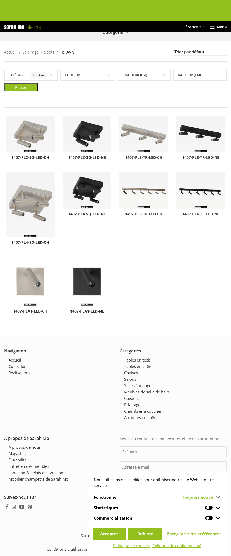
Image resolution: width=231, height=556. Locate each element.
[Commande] (200, 52)
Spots (49, 52)
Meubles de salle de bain (146, 391)
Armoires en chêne (141, 416)
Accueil (11, 52)
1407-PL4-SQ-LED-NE (86, 215)
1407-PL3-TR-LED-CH (144, 157)
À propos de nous (25, 446)
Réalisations (19, 372)
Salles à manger (138, 384)
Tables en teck (137, 359)
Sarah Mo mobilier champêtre (108, 534)
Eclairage (132, 404)
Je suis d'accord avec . (171, 482)
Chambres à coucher (143, 410)
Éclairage (31, 52)
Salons (130, 378)
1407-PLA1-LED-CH (29, 313)
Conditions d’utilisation (68, 548)
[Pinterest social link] (30, 506)
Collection (18, 365)
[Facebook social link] (7, 506)
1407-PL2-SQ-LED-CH (29, 157)
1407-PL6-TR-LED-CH (144, 215)
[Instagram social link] (14, 506)
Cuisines (131, 397)
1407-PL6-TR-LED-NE (202, 215)
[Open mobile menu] (218, 26)
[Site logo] (22, 26)
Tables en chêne (138, 365)
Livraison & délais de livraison (36, 471)
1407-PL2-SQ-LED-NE (86, 157)
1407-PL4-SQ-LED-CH (29, 244)
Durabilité (18, 459)
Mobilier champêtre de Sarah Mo (38, 478)
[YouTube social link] (22, 506)
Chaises (131, 372)
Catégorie (113, 32)
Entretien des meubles (29, 465)
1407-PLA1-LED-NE (86, 313)
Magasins (17, 452)
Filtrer (21, 87)
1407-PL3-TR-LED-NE (202, 157)
